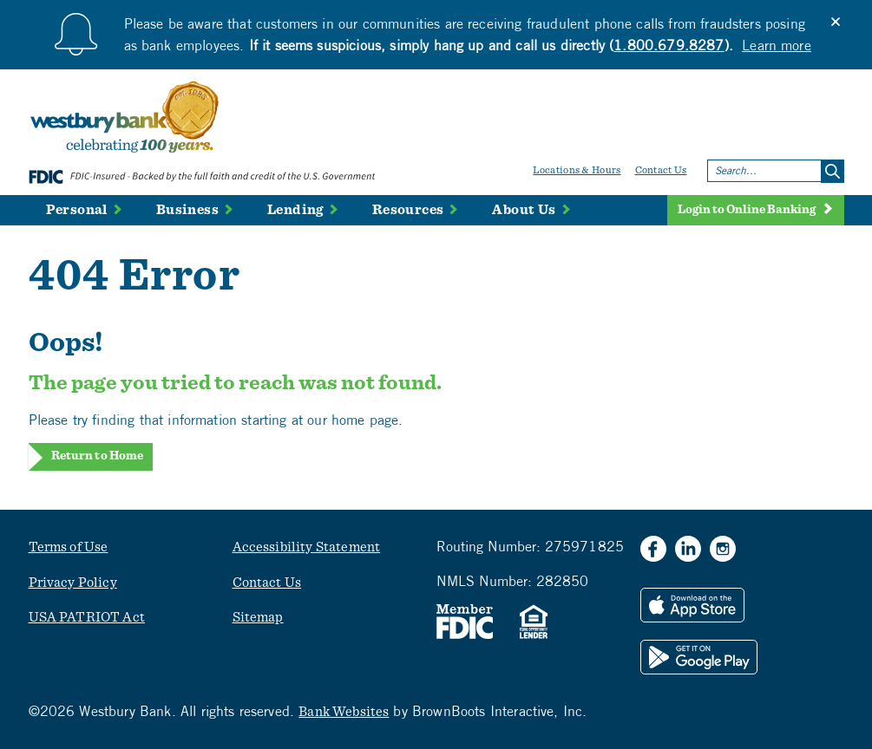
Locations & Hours (576, 170)
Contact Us (661, 170)
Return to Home (97, 456)
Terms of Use (68, 547)
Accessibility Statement (307, 547)
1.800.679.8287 (668, 45)
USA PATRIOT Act (87, 617)
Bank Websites (343, 712)
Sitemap (258, 617)
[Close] (835, 21)
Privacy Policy (73, 582)
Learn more (776, 45)
